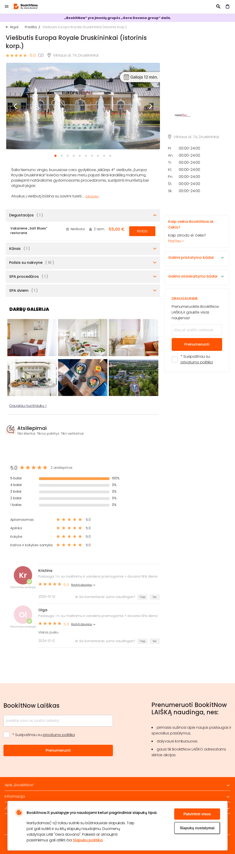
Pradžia (31, 27)
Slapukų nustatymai (197, 828)
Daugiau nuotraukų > (28, 405)
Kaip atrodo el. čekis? (193, 280)
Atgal (14, 27)
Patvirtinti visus (197, 814)
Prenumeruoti (196, 393)
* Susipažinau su (197, 408)
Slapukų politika (88, 840)
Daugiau (92, 196)
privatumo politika (197, 411)
